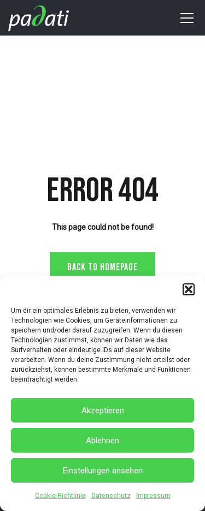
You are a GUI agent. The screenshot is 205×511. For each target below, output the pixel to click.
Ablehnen (102, 440)
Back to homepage (102, 267)
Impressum (153, 496)
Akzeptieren (102, 410)
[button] (188, 289)
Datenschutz (111, 496)
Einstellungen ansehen (103, 471)
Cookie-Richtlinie (60, 496)
